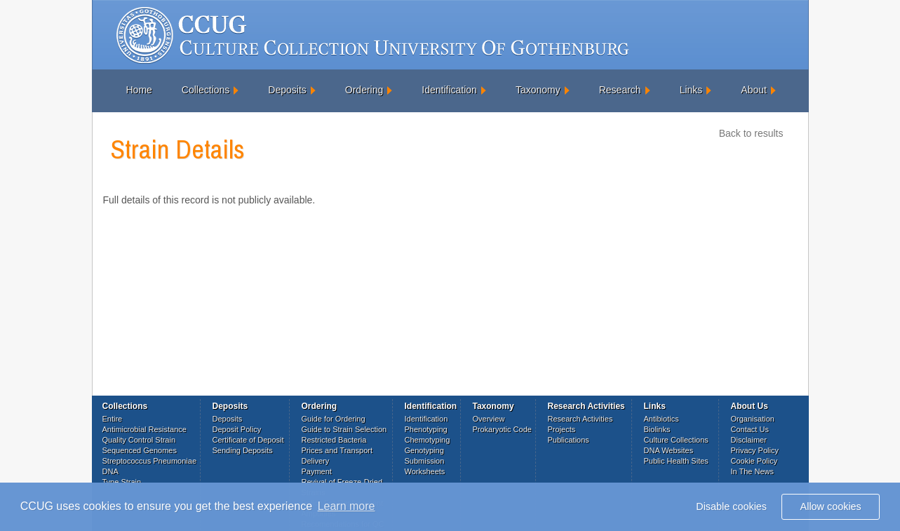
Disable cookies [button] (731, 506)
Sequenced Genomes (139, 450)
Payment (317, 471)
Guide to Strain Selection (344, 429)
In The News (752, 471)
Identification (449, 89)
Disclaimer (749, 440)
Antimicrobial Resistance (144, 429)
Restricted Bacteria (334, 440)
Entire (112, 419)
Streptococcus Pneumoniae (149, 461)
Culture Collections (676, 440)
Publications (568, 440)
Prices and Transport (337, 450)
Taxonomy (538, 89)
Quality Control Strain (139, 440)
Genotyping (424, 450)
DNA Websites (669, 450)
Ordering (364, 89)
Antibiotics (661, 419)
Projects (562, 429)
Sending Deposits (243, 450)
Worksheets (425, 471)
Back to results (751, 133)
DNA (110, 471)
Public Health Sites (676, 461)
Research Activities (580, 419)
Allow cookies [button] (830, 506)
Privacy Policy (755, 450)
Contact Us (750, 429)
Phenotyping (426, 429)
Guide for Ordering (333, 419)
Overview (489, 419)
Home (139, 89)
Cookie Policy (754, 461)
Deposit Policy (237, 429)
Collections (205, 89)
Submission (425, 461)
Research (620, 89)
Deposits (287, 89)
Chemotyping (427, 440)
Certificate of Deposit (248, 440)
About (754, 89)
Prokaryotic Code (502, 429)
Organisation (752, 419)
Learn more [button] (346, 506)
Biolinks (657, 429)
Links (691, 89)
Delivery (316, 461)
